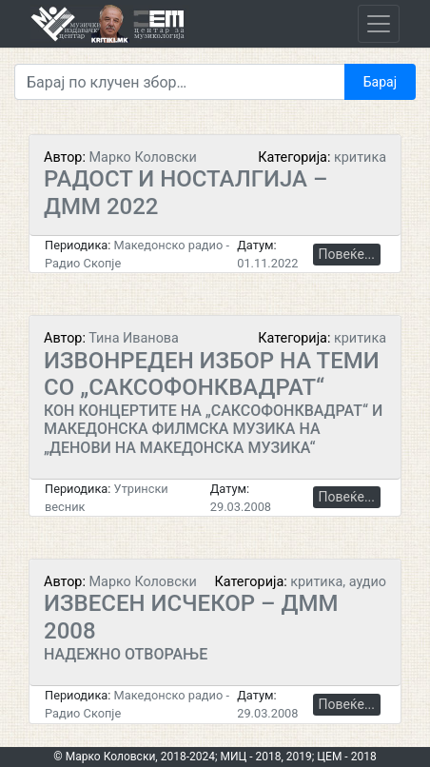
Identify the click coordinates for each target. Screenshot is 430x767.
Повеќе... (347, 254)
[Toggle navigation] (379, 24)
